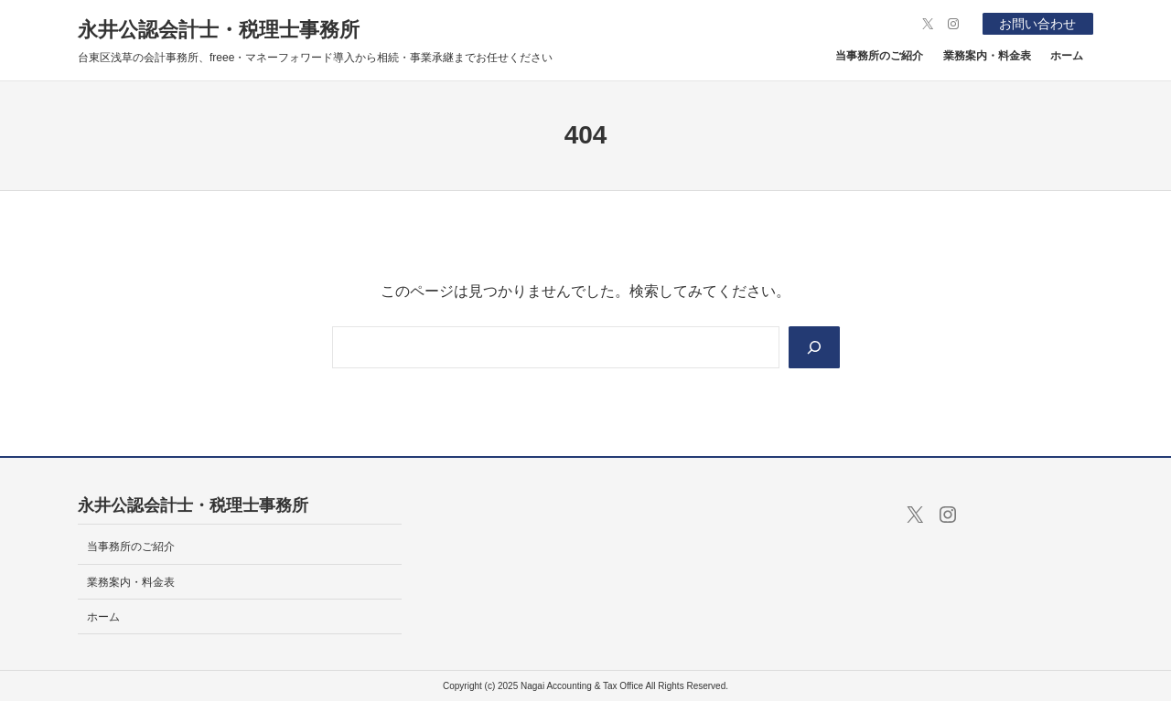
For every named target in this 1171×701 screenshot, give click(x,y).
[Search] (814, 347)
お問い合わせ (1037, 23)
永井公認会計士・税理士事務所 (219, 29)
